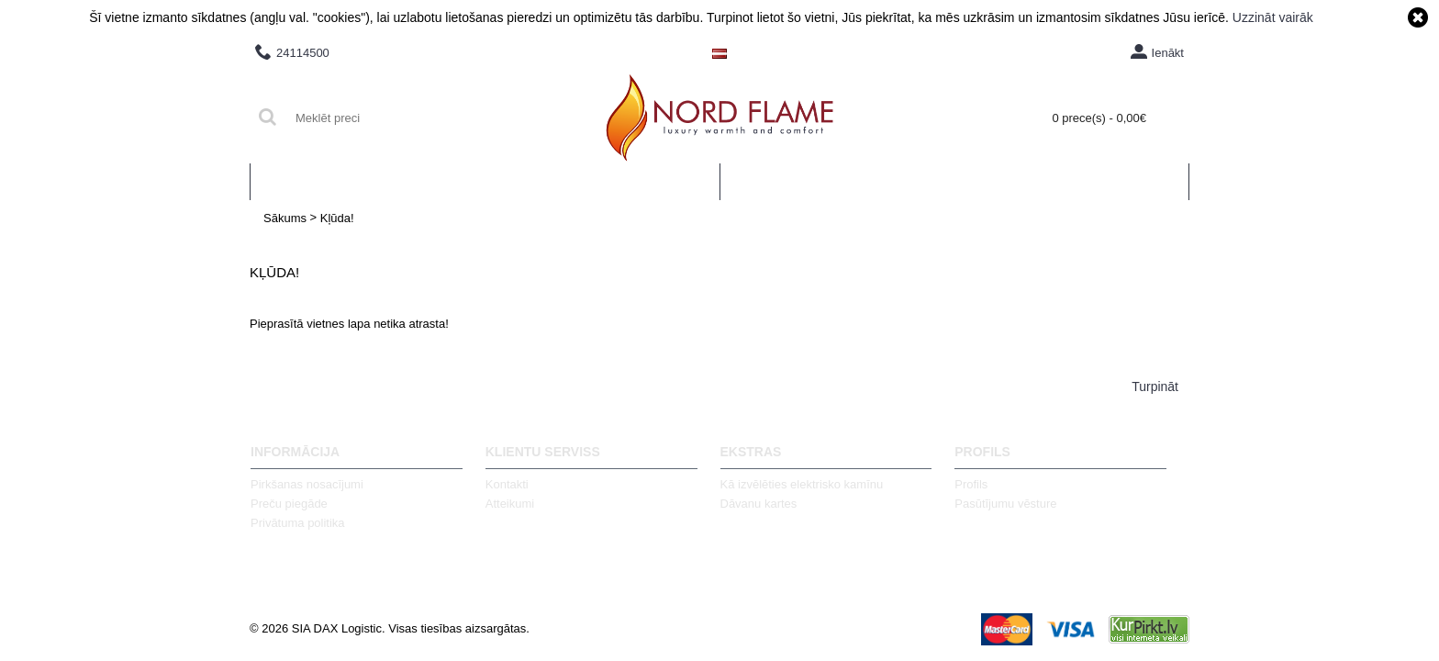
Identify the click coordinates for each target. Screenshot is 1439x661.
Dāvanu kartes (759, 503)
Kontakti (507, 484)
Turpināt (1155, 386)
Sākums (285, 218)
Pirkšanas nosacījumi (307, 484)
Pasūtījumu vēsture (1005, 503)
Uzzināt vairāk (1273, 17)
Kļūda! (337, 218)
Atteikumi (509, 503)
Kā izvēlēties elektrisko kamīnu (802, 484)
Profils (970, 484)
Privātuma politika (298, 523)
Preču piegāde (289, 503)
